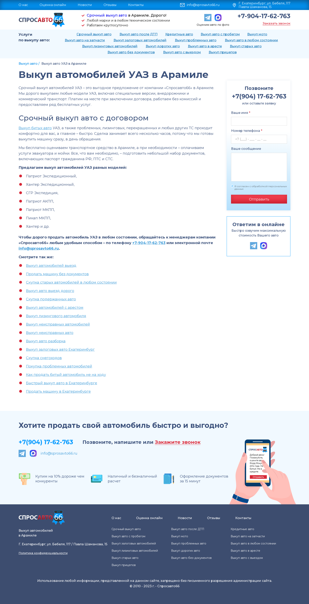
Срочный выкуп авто (107, 15)
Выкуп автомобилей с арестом (54, 307)
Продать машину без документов (57, 274)
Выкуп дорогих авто (163, 46)
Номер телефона (246, 131)
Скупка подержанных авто (51, 299)
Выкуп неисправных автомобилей (58, 324)
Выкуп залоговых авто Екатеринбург (60, 349)
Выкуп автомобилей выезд (51, 265)
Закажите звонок (177, 442)
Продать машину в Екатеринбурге (58, 391)
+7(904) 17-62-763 (46, 442)
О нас (23, 5)
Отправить (259, 199)
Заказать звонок (276, 23)
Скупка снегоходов (44, 358)
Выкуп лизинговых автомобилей (110, 46)
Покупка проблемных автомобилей (59, 366)
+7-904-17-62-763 (263, 16)
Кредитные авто (179, 34)
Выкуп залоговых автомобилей (140, 40)
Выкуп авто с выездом (182, 52)
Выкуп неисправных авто (49, 333)
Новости (85, 5)
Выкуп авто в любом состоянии (251, 40)
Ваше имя (240, 113)
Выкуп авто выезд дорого (50, 291)
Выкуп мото (257, 34)
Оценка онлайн (53, 5)
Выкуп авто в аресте (205, 46)
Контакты (136, 5)
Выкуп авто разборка (46, 341)
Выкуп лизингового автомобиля (56, 316)
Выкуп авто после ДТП (138, 34)
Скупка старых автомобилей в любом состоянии (71, 282)
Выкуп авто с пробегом (220, 34)
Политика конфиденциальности (43, 553)
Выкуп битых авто (35, 128)
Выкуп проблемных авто (195, 40)
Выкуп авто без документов (131, 52)
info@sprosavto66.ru (203, 5)
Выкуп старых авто (246, 46)
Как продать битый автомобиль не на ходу (66, 375)
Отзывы (110, 5)
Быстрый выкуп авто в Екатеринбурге (61, 383)
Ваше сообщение (246, 149)
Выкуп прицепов (223, 52)
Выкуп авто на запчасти (85, 40)
